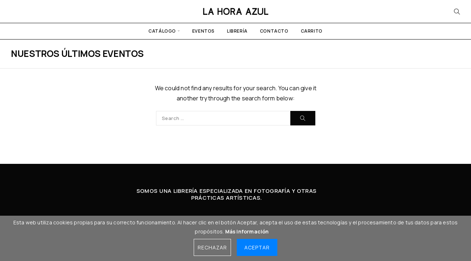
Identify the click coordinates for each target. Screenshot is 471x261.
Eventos (203, 31)
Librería (237, 31)
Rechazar (212, 247)
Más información (247, 231)
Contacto (274, 31)
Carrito (312, 31)
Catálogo (162, 31)
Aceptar (257, 247)
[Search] (457, 11)
